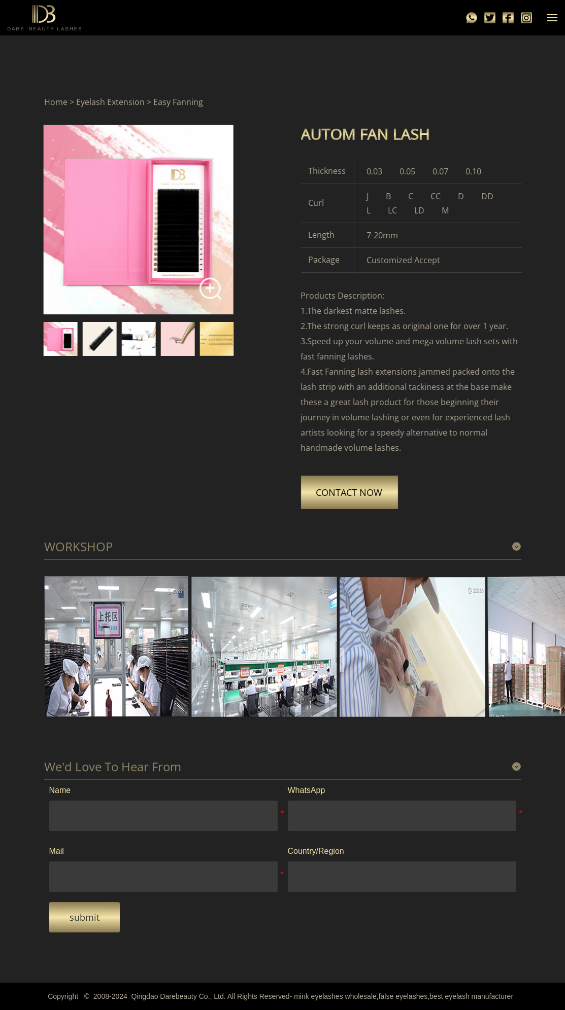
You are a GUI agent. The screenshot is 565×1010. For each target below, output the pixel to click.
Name (60, 790)
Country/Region (316, 851)
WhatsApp (306, 790)
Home (56, 102)
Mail (56, 851)
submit (84, 917)
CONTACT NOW (353, 492)
